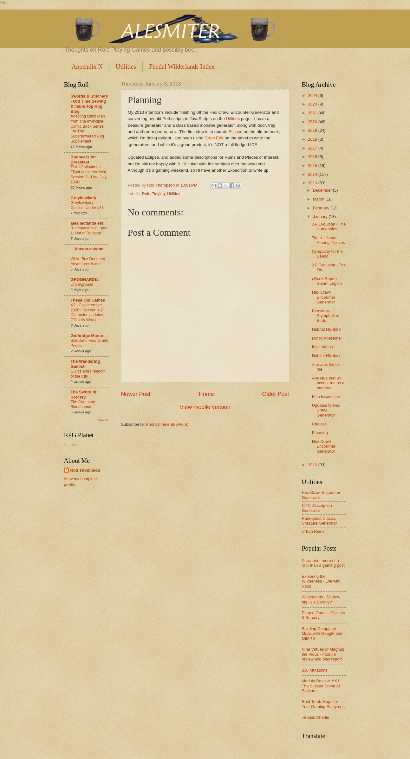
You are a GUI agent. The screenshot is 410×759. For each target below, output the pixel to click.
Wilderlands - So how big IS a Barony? (321, 599)
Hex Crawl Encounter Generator (323, 297)
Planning (320, 432)
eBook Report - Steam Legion (327, 281)
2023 (313, 104)
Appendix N (87, 66)
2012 (313, 464)
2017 (313, 148)
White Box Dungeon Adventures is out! (88, 261)
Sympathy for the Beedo (327, 253)
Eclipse (236, 131)
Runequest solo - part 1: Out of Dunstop (89, 230)
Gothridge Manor (87, 335)
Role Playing (153, 193)
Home (206, 394)
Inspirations (322, 346)
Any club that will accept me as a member (328, 383)
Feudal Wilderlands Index (182, 66)
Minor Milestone (326, 338)
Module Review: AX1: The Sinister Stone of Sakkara (321, 686)
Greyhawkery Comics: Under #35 (87, 205)
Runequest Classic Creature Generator (319, 521)
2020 (313, 121)
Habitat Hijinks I (326, 355)
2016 (313, 156)
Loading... (73, 444)
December (323, 190)
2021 (313, 113)
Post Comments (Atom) (167, 424)
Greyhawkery (83, 197)
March (319, 199)
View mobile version (205, 407)
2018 (313, 139)
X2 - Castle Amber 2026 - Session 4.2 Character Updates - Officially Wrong (88, 312)
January (321, 216)
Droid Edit (214, 138)
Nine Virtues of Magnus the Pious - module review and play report (323, 654)
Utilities (126, 66)
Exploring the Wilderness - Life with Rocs (321, 581)
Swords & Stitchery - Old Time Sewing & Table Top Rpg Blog (89, 104)
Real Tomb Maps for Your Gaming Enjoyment (324, 704)
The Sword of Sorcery (84, 394)
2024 (313, 95)
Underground (82, 284)
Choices (319, 424)
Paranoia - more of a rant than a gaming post (323, 563)
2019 (313, 130)
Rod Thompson (85, 470)
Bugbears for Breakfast (83, 159)
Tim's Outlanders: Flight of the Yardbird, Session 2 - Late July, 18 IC (89, 174)
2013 (313, 183)
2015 (313, 165)
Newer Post (136, 394)
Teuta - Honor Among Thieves (328, 240)
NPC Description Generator (317, 508)
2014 (313, 174)
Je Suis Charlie (315, 717)
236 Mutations (315, 670)
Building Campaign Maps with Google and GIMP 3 (322, 633)
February (321, 208)
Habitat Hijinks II (327, 329)
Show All (102, 420)
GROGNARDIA (85, 279)
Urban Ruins (313, 531)
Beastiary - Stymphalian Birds (325, 316)
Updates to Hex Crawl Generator (326, 410)
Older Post (275, 394)
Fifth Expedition (326, 396)
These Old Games (88, 300)
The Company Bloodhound (83, 404)
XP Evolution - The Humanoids (329, 226)
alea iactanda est (87, 223)
